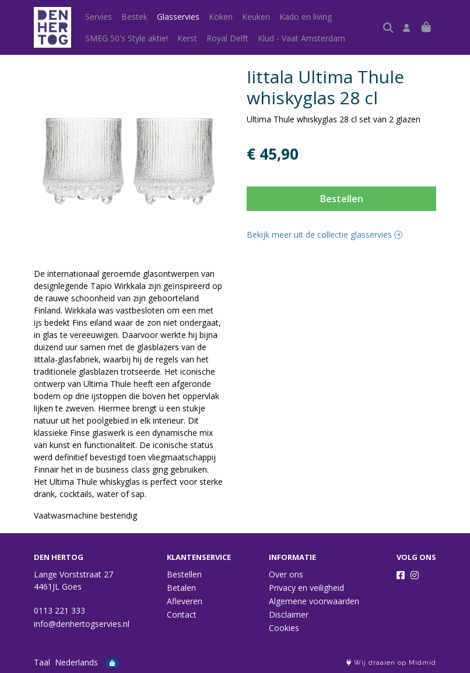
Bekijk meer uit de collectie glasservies (324, 234)
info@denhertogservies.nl (81, 623)
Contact (182, 614)
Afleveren (184, 601)
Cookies (284, 627)
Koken (221, 16)
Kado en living (305, 16)
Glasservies (178, 16)
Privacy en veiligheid (306, 587)
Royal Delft (227, 38)
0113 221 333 (59, 610)
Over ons (286, 574)
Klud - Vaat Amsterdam (301, 38)
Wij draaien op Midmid (391, 663)
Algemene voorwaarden (314, 601)
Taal (42, 662)
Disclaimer (288, 614)
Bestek (134, 16)
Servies (98, 16)
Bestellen (341, 198)
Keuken (256, 16)
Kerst (187, 38)
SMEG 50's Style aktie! (126, 38)
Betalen (181, 587)
